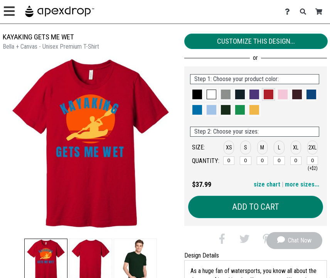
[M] (262, 160)
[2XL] (312, 160)
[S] (245, 160)
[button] (197, 94)
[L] (279, 160)
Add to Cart (255, 207)
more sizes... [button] (302, 184)
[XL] (296, 160)
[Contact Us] (289, 12)
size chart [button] (267, 184)
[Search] (305, 12)
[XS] (229, 160)
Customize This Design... (256, 41)
